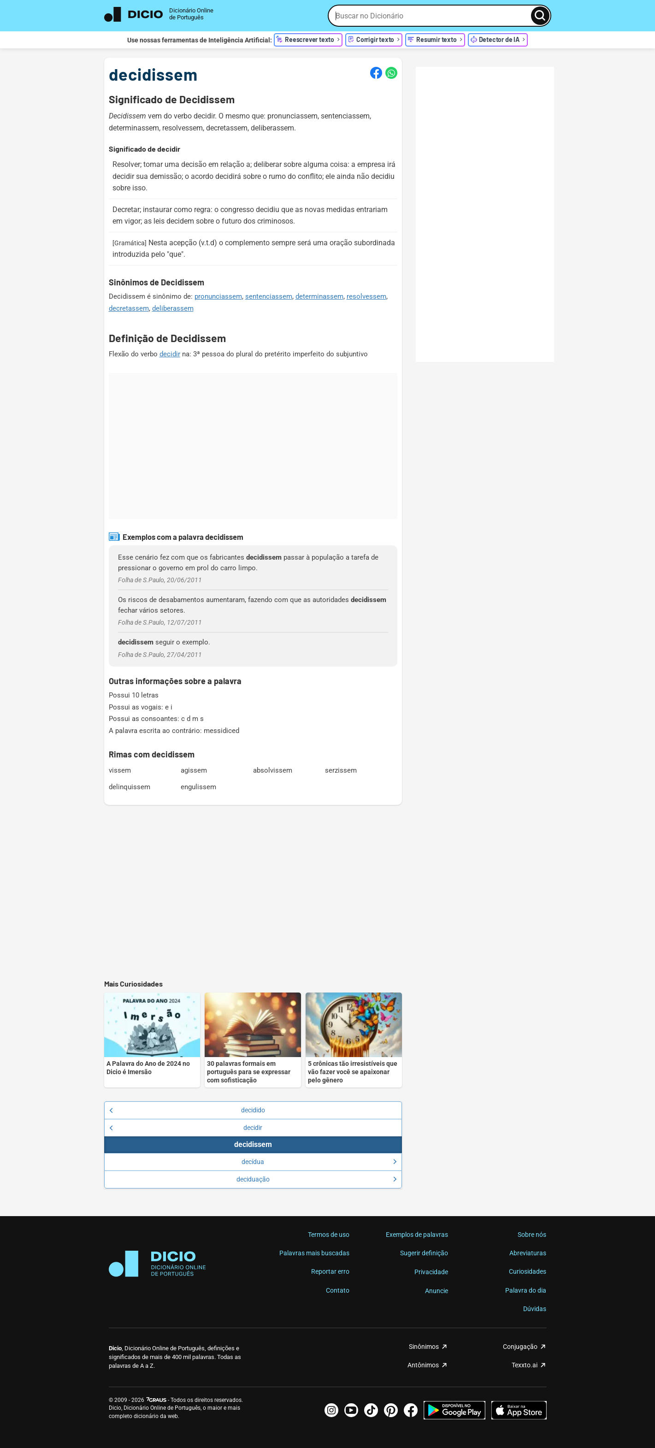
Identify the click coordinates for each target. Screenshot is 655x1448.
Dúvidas (534, 1308)
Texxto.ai (524, 1365)
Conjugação (520, 1346)
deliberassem (173, 308)
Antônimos (423, 1365)
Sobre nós (532, 1234)
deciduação (316, 1179)
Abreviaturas (527, 1253)
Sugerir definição (424, 1253)
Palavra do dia (525, 1290)
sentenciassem (268, 296)
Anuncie (436, 1290)
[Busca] (540, 15)
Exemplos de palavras (417, 1234)
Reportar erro (330, 1271)
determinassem (319, 296)
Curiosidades (527, 1271)
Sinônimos (424, 1346)
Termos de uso (328, 1234)
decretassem (129, 308)
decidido (187, 1110)
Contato (337, 1290)
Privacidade (431, 1272)
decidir (169, 354)
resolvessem (366, 296)
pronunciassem (218, 296)
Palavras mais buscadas (314, 1253)
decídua (319, 1161)
